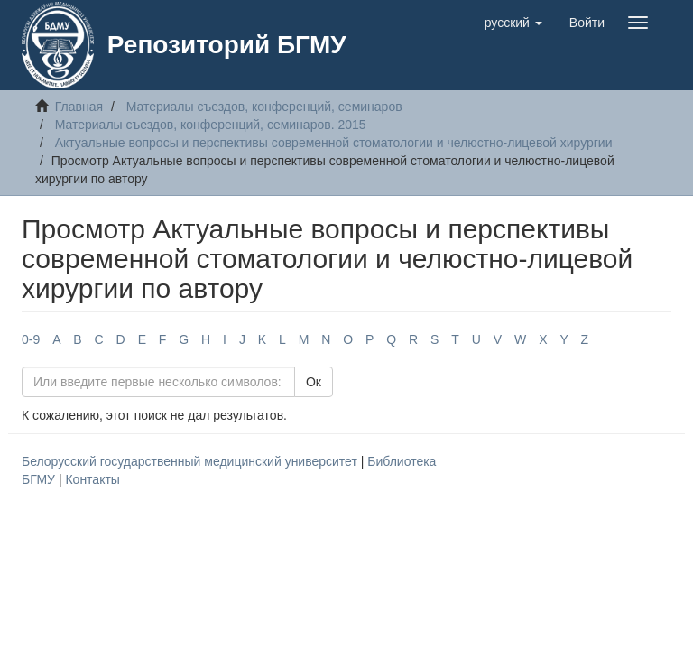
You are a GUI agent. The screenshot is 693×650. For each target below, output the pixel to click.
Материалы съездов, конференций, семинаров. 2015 (210, 124)
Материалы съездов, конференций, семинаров (264, 106)
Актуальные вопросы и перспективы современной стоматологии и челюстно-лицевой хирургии (334, 142)
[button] (513, 22)
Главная (79, 106)
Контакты (92, 479)
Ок (313, 382)
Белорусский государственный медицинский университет (191, 461)
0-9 (31, 339)
